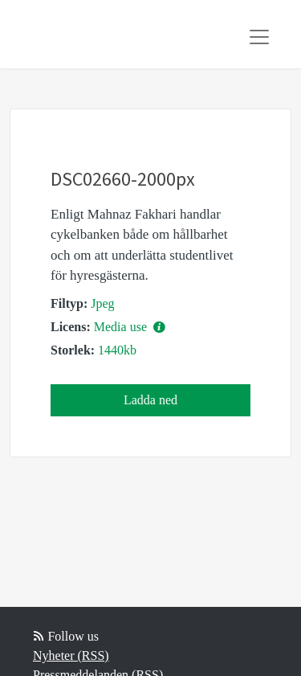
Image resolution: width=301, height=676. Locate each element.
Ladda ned (150, 400)
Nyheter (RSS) (71, 655)
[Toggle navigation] (259, 37)
